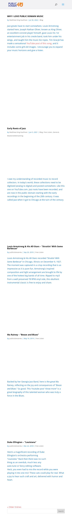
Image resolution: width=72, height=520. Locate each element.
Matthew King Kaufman (18, 20)
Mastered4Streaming (15, 136)
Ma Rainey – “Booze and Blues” (23, 334)
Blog (41, 20)
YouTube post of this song (39, 43)
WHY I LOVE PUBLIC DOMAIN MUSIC (25, 16)
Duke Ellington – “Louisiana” (21, 442)
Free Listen (48, 132)
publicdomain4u (15, 252)
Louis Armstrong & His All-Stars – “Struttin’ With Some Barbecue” (35, 247)
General (56, 132)
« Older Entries (14, 507)
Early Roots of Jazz (16, 128)
